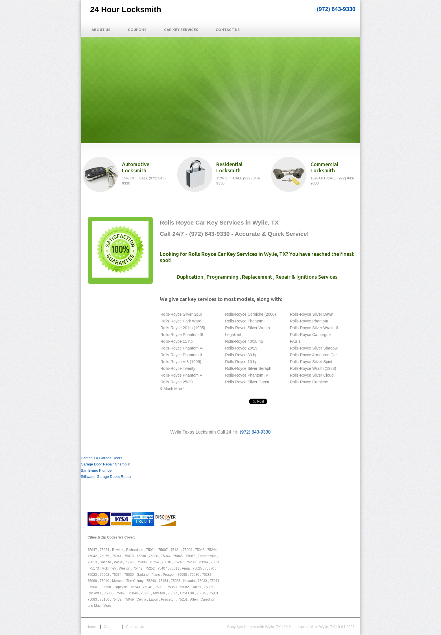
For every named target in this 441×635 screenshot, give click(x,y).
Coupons (137, 30)
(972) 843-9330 (336, 9)
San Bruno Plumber (97, 470)
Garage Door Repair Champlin (105, 464)
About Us (100, 30)
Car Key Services (181, 30)
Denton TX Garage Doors (101, 458)
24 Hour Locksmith (125, 9)
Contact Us (228, 30)
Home (91, 627)
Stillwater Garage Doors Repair (106, 476)
